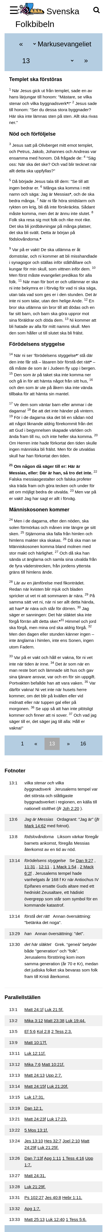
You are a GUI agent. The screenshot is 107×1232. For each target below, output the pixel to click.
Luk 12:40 (55, 1219)
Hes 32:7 (52, 1140)
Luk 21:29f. (35, 1186)
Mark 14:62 (35, 825)
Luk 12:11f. (35, 1053)
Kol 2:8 (43, 1031)
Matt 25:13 (35, 1219)
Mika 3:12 (34, 1020)
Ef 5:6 (30, 1031)
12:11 (44, 866)
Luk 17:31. (35, 1097)
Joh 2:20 (71, 808)
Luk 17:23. (57, 1119)
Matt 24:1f (34, 1009)
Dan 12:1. (34, 1108)
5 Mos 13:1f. (36, 1130)
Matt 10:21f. (53, 1064)
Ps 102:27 (34, 1197)
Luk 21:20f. (57, 1086)
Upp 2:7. (54, 1075)
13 (52, 744)
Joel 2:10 (71, 1140)
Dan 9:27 (84, 860)
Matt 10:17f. (36, 1042)
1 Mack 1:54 (64, 866)
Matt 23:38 (54, 1020)
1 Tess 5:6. (76, 1219)
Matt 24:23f (35, 1119)
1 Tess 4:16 (73, 1158)
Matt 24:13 (35, 1075)
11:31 (30, 866)
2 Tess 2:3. (61, 1031)
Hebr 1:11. (72, 1197)
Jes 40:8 (53, 1197)
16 (82, 744)
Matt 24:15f (35, 1086)
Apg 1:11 (52, 1158)
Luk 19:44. (76, 1020)
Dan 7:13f (34, 1158)
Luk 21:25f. (47, 1147)
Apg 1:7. (33, 1208)
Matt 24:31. (35, 1175)
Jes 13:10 (34, 1140)
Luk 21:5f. (54, 1009)
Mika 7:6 (33, 1064)
